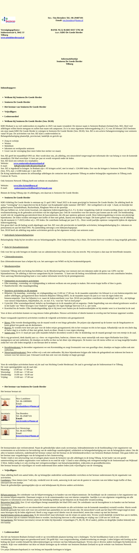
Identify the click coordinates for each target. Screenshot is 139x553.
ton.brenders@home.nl (73, 20)
